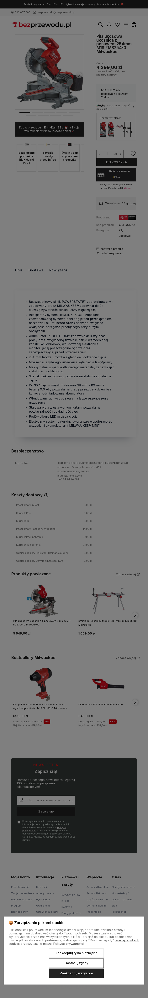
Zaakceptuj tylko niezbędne (77, 953)
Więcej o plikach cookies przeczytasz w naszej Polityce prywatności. (73, 942)
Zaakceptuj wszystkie (76, 973)
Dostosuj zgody (76, 963)
